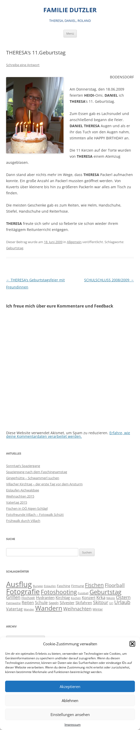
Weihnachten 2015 (20, 496)
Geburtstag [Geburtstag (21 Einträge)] (105, 592)
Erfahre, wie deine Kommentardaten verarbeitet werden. (68, 434)
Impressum (73, 724)
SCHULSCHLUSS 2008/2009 (109, 280)
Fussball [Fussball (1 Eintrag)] (83, 593)
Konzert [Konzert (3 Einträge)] (88, 597)
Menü (70, 33)
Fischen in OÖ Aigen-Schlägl (27, 508)
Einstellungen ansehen (70, 714)
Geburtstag (14, 248)
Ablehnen (70, 700)
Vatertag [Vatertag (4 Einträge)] (14, 609)
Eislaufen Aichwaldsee (22, 490)
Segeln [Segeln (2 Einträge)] (54, 603)
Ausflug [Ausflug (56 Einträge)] (19, 584)
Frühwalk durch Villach (23, 520)
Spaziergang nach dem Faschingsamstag (36, 472)
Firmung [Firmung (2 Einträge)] (77, 585)
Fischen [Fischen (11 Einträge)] (94, 585)
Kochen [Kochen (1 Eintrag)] (76, 598)
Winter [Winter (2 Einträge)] (98, 609)
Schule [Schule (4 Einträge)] (41, 602)
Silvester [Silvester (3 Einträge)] (67, 602)
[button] (132, 643)
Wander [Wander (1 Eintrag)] (29, 609)
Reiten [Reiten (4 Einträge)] (28, 602)
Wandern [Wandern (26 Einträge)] (48, 608)
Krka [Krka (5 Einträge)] (100, 597)
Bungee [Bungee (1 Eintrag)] (38, 586)
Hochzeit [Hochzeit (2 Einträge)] (28, 597)
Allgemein (74, 242)
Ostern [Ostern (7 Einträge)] (123, 597)
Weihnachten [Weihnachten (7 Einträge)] (77, 608)
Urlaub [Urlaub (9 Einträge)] (122, 602)
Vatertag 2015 (16, 502)
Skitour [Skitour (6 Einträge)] (100, 602)
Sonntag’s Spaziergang (23, 465)
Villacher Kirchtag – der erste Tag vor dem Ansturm (44, 484)
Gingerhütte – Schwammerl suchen (32, 478)
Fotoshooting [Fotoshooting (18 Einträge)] (59, 592)
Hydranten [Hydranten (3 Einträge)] (45, 597)
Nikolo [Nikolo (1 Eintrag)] (110, 598)
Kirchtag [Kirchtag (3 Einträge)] (63, 597)
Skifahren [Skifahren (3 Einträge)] (83, 602)
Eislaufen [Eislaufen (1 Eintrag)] (50, 586)
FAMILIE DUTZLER (70, 10)
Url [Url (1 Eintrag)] (111, 603)
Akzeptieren (70, 686)
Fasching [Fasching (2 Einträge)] (63, 585)
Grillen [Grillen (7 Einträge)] (13, 597)
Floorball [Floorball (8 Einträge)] (115, 585)
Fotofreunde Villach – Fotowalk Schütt (35, 514)
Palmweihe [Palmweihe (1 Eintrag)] (13, 603)
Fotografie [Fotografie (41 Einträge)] (23, 591)
